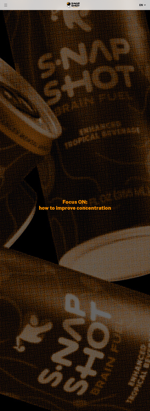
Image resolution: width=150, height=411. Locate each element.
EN (142, 5)
